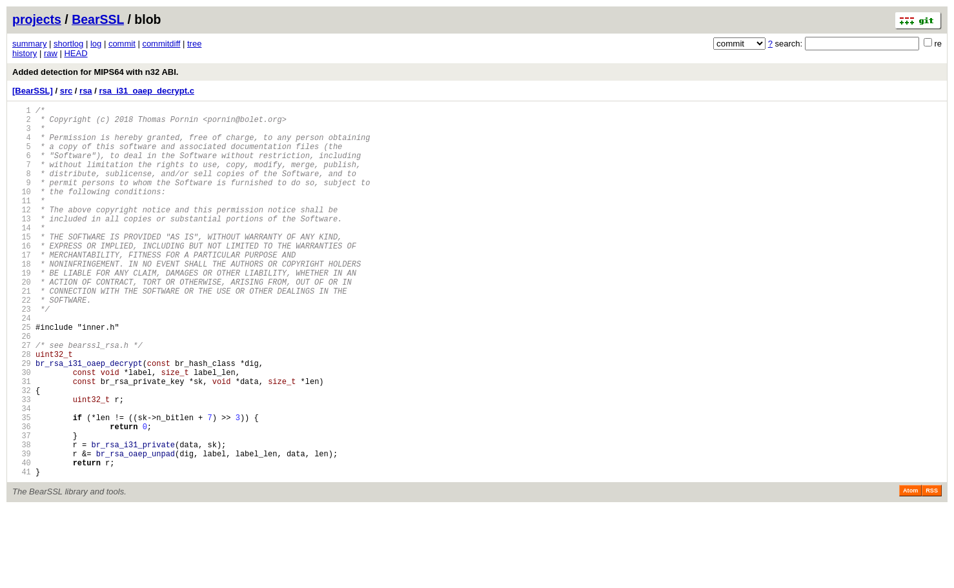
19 (21, 309)
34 (21, 474)
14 (21, 254)
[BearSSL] (32, 91)
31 (21, 441)
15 (21, 265)
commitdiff (161, 43)
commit (122, 43)
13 (21, 243)
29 (21, 419)
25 (21, 375)
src (66, 91)
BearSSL (98, 19)
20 (21, 320)
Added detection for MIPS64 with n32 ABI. (95, 72)
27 (21, 397)
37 (21, 507)
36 (21, 496)
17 (21, 287)
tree (194, 43)
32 (21, 452)
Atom (910, 570)
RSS (932, 570)
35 (21, 485)
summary (29, 43)
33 (21, 463)
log (95, 43)
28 (21, 408)
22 (21, 342)
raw (50, 53)
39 (21, 528)
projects (36, 19)
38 (21, 517)
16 (21, 276)
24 (21, 364)
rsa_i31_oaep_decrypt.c (146, 91)
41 (21, 550)
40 (21, 539)
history (24, 53)
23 (21, 353)
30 (21, 430)
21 (21, 331)
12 (21, 232)
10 (21, 210)
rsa (85, 91)
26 (21, 386)
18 (21, 298)
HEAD (75, 53)
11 (21, 221)
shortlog (68, 43)
